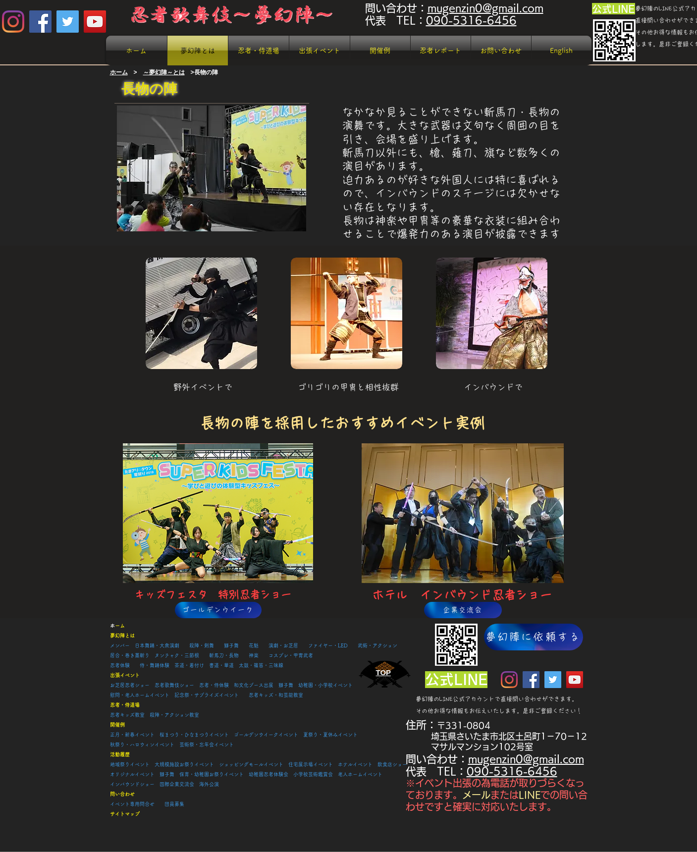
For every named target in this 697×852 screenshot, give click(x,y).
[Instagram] (13, 21)
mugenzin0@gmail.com (485, 8)
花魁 (254, 645)
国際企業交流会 (177, 784)
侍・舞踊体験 (154, 665)
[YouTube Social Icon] (95, 21)
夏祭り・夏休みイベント (330, 734)
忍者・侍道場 (125, 704)
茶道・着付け (189, 665)
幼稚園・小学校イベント (325, 685)
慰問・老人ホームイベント (139, 694)
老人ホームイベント (360, 774)
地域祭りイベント (130, 764)
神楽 (254, 655)
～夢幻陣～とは (164, 72)
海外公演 (209, 784)
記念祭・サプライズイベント (206, 694)
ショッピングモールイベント (251, 764)
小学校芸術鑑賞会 (313, 774)
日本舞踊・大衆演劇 (157, 645)
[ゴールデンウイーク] (218, 610)
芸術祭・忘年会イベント (206, 744)
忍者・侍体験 (214, 685)
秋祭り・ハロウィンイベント (142, 744)
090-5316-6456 (471, 20)
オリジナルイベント (132, 774)
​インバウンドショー (132, 784)
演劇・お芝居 (283, 645)
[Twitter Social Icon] (67, 21)
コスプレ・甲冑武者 (290, 655)
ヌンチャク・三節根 (177, 655)
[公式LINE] (613, 8)
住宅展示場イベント (310, 764)
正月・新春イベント (132, 734)
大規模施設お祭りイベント (184, 764)
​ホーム (119, 72)
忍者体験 (120, 665)
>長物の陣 (204, 72)
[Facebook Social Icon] (40, 21)
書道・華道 (221, 665)
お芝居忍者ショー (130, 685)
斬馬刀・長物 (224, 655)
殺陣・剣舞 (201, 645)
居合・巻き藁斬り (130, 655)
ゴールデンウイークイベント (266, 734)
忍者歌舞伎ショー (177, 685)
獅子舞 (231, 645)
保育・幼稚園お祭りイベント (211, 774)
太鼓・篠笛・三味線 (261, 665)
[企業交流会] (463, 610)
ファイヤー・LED (328, 645)
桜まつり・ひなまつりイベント (194, 734)
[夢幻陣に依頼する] (533, 637)
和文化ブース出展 (253, 685)
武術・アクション (377, 645)
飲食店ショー (392, 764)
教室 (194, 714)
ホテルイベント (357, 764)
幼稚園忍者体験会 (268, 774)
